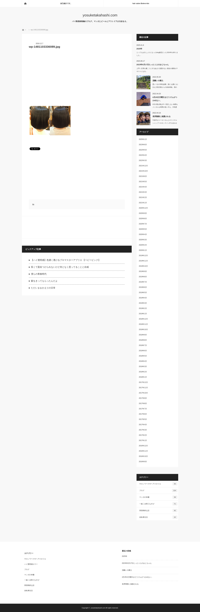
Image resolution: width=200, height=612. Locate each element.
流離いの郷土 (157, 81)
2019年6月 (143, 287)
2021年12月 (143, 166)
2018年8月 (143, 340)
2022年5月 (143, 150)
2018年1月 (143, 377)
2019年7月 (143, 282)
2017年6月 (143, 414)
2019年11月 (143, 261)
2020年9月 (143, 213)
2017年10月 (143, 393)
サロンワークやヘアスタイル (158, 483)
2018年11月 (143, 324)
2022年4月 (143, 155)
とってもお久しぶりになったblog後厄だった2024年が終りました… (157, 54)
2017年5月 (143, 419)
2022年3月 (143, 160)
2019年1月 (143, 314)
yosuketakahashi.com (100, 15)
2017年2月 (143, 435)
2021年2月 (143, 197)
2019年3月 (143, 303)
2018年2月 (143, 372)
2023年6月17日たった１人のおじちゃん (153, 65)
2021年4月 (143, 187)
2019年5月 (143, 292)
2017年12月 (143, 382)
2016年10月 (143, 456)
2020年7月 (143, 224)
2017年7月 (143, 409)
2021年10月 (143, 171)
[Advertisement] (77, 75)
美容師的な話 (158, 510)
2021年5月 (143, 182)
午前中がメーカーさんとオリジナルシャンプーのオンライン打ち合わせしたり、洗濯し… (164, 123)
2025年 (139, 49)
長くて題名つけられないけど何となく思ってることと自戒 (60, 267)
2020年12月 (143, 208)
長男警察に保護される (161, 116)
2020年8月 (143, 219)
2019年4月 (143, 298)
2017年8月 (143, 403)
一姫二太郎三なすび (158, 504)
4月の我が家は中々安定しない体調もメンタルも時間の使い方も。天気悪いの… (165, 107)
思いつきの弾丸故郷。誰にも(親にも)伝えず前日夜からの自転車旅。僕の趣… (165, 87)
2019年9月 (143, 271)
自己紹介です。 (66, 3)
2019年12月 (143, 256)
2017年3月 (143, 430)
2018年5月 (143, 356)
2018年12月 (143, 319)
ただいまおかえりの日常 (43, 288)
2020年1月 (143, 250)
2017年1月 (143, 440)
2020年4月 (143, 234)
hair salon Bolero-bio (140, 3)
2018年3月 (143, 366)
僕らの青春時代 (39, 274)
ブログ (158, 490)
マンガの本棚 (158, 497)
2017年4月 (143, 425)
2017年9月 (143, 398)
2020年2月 (143, 245)
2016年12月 (143, 446)
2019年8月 (143, 277)
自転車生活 (158, 517)
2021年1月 (143, 203)
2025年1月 (143, 139)
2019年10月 (143, 266)
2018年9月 (143, 335)
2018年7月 (143, 345)
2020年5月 (143, 229)
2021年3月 (143, 192)
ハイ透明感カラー (31, 564)
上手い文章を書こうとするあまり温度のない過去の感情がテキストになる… (157, 70)
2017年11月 (143, 388)
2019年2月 (143, 308)
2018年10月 (143, 329)
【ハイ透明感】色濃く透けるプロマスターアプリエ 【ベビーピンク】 (65, 260)
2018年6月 (143, 351)
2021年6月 (143, 176)
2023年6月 (143, 145)
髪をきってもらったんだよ (44, 281)
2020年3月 (143, 240)
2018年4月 (143, 361)
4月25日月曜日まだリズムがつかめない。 (164, 98)
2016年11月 (143, 451)
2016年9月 (143, 462)
